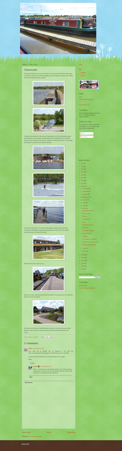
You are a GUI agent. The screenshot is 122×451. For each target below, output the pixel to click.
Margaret (83, 72)
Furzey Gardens (86, 213)
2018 (82, 180)
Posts (82, 133)
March (84, 251)
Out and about (86, 219)
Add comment (29, 382)
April (84, 248)
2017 (82, 183)
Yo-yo (84, 222)
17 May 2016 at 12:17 (46, 366)
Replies (32, 363)
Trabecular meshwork (88, 210)
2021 (82, 172)
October (85, 194)
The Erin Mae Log (84, 105)
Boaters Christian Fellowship (86, 288)
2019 (82, 177)
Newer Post (26, 432)
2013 (82, 260)
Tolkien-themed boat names (86, 99)
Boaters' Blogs (83, 285)
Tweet (80, 64)
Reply (30, 359)
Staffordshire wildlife (88, 230)
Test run (84, 216)
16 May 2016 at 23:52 (38, 348)
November (86, 191)
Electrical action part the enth (90, 242)
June (84, 205)
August (85, 200)
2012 (82, 263)
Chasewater (85, 227)
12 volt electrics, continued (89, 239)
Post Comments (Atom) (35, 436)
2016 (82, 186)
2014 (82, 257)
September (86, 197)
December (85, 188)
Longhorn (84, 236)
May (84, 208)
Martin (35, 366)
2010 (82, 269)
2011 (82, 266)
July (84, 202)
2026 (82, 163)
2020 (82, 175)
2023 (82, 166)
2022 (82, 169)
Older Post (71, 432)
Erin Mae (32, 8)
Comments (83, 136)
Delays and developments (89, 244)
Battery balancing (87, 233)
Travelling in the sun (87, 225)
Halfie (30, 348)
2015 (82, 254)
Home (49, 432)
